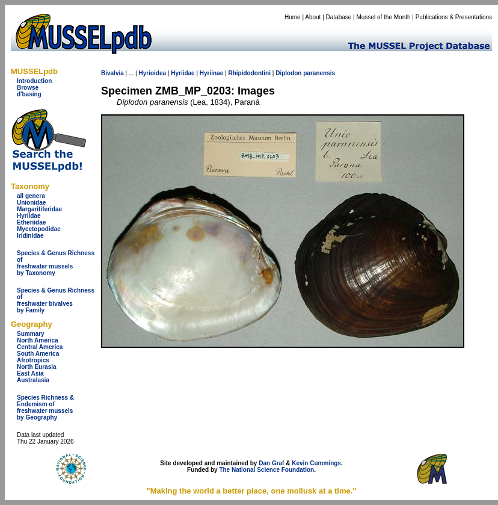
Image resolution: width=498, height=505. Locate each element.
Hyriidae (28, 215)
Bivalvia (112, 73)
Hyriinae (211, 73)
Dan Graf (271, 463)
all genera (31, 196)
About (313, 17)
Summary (31, 333)
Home (292, 17)
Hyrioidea (152, 73)
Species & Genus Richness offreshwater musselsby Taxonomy (55, 263)
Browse (27, 87)
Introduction (34, 81)
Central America (40, 347)
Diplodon (288, 73)
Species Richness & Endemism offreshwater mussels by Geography (45, 407)
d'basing (29, 94)
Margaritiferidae (39, 209)
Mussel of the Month (384, 17)
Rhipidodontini (249, 73)
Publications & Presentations (454, 17)
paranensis (319, 73)
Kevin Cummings (316, 463)
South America (38, 353)
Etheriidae (31, 222)
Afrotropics (33, 360)
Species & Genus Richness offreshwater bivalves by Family (55, 300)
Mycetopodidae (39, 229)
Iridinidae (30, 235)
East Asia (30, 373)
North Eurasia (37, 367)
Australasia (33, 380)
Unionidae (31, 202)
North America (37, 340)
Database (339, 17)
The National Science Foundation (266, 469)
